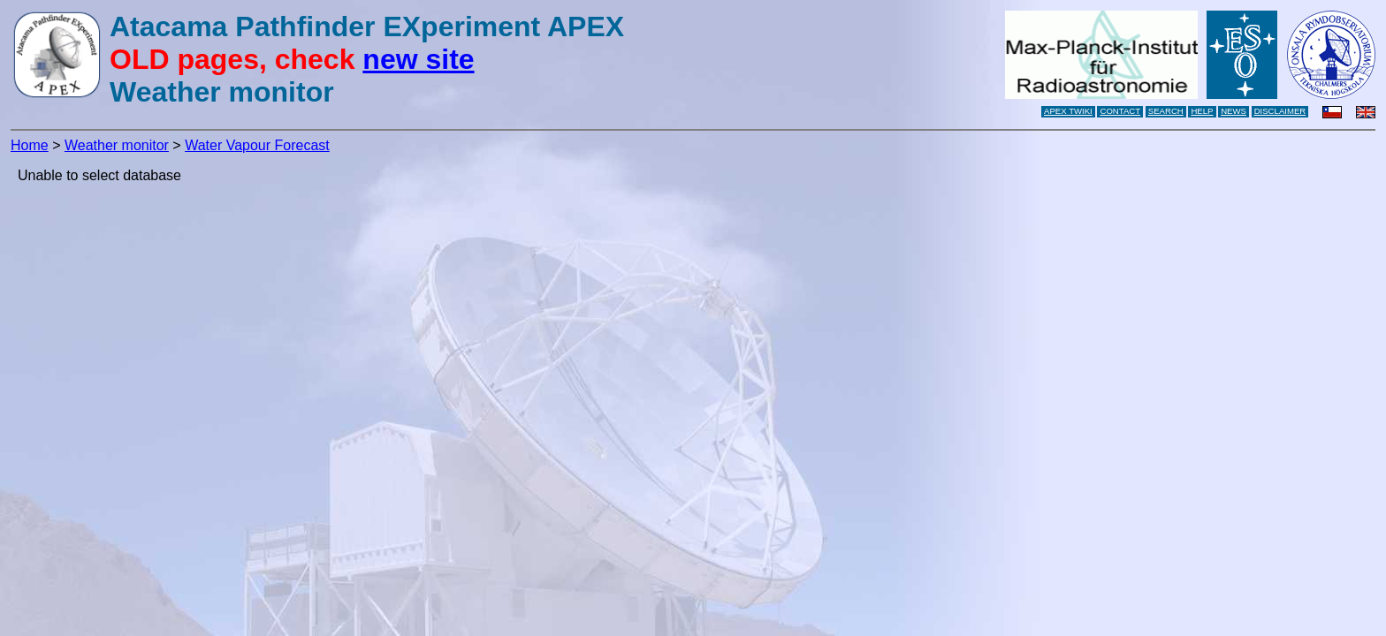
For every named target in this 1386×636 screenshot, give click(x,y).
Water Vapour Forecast (257, 145)
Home (30, 145)
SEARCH (1166, 111)
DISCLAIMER (1280, 111)
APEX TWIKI (1068, 111)
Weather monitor (117, 145)
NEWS (1233, 111)
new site (418, 59)
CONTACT (1120, 111)
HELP (1202, 111)
